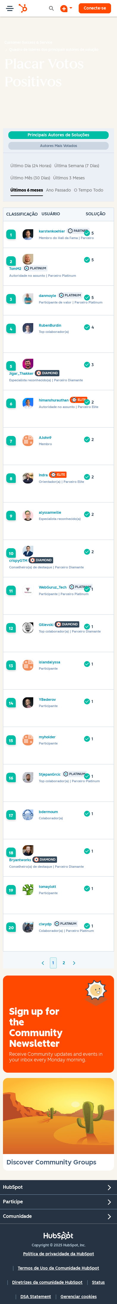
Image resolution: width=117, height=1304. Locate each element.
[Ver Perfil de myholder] (47, 736)
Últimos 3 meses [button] (69, 178)
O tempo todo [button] (88, 190)
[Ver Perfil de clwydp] (45, 924)
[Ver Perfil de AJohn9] (45, 437)
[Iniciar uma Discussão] (66, 8)
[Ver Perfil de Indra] (43, 475)
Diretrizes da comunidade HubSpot (47, 1282)
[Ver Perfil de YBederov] (47, 699)
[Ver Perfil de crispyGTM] (18, 560)
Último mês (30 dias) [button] (30, 178)
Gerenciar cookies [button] (79, 1296)
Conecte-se (95, 8)
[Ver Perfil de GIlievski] (46, 624)
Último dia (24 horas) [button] (30, 165)
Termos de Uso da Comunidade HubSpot (58, 1268)
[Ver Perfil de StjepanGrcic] (50, 774)
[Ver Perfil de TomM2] (15, 268)
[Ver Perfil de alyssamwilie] (50, 512)
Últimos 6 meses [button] (26, 190)
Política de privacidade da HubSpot (58, 1253)
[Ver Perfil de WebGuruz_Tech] (53, 587)
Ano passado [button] (58, 190)
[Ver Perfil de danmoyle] (47, 295)
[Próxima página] (74, 962)
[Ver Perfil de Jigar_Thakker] (21, 373)
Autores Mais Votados (58, 146)
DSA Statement (35, 1296)
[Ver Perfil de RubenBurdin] (50, 325)
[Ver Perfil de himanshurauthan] (54, 400)
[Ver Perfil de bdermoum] (48, 811)
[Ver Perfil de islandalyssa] (49, 662)
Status (98, 1282)
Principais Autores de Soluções (58, 134)
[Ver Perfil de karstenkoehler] (52, 231)
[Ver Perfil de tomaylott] (47, 886)
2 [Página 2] (64, 962)
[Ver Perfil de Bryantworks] (20, 859)
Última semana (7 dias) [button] (76, 165)
